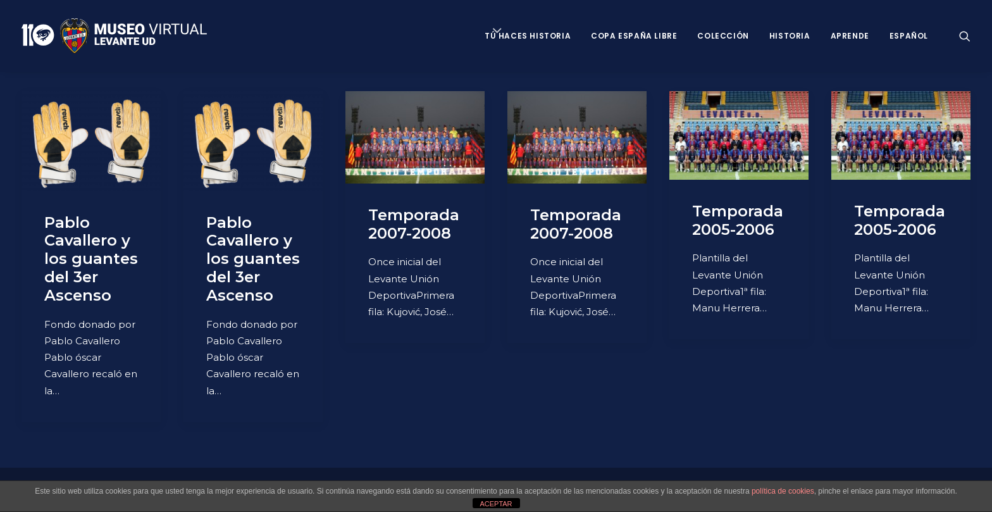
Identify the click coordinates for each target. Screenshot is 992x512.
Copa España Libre (634, 35)
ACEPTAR (496, 504)
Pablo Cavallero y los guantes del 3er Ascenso (91, 258)
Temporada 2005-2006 (737, 220)
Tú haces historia (528, 35)
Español (909, 35)
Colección (722, 35)
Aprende (850, 35)
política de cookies (783, 491)
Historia (789, 35)
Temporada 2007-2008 (413, 224)
